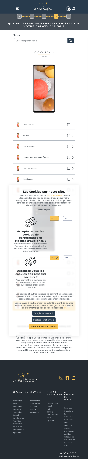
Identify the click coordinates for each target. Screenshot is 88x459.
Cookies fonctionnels (43, 319)
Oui (53, 218)
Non (66, 218)
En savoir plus (44, 209)
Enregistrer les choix (44, 313)
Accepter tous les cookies (43, 326)
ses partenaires (54, 195)
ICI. (64, 308)
